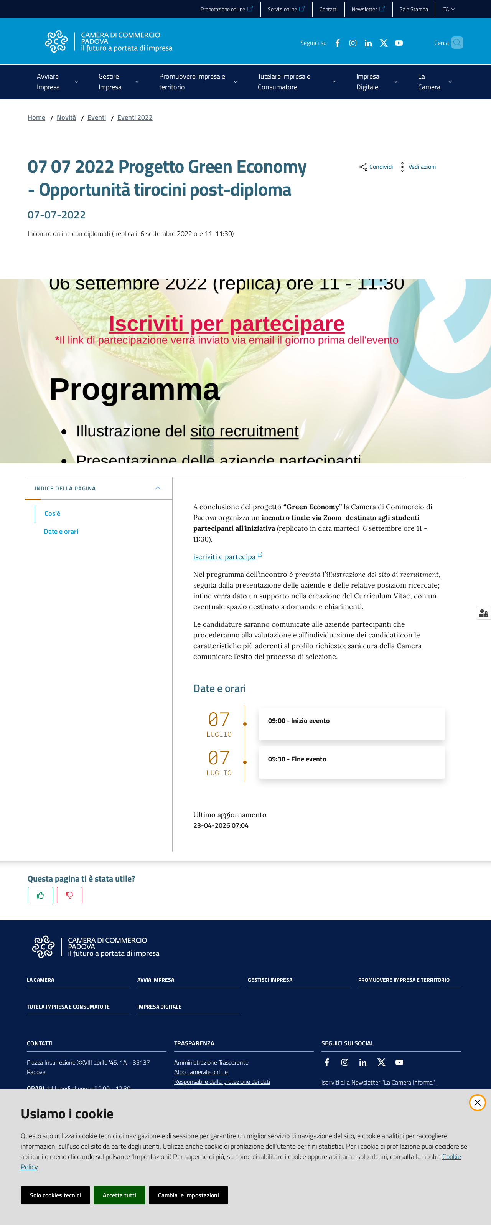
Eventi (96, 117)
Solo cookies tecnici (55, 1195)
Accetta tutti (119, 1195)
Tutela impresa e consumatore (68, 1006)
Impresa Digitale (159, 1006)
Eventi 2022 (135, 117)
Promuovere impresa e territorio (404, 980)
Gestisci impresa (270, 980)
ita (449, 9)
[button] (454, 42)
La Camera (40, 980)
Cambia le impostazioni (188, 1195)
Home (36, 117)
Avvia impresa (155, 980)
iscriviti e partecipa (228, 556)
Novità (66, 117)
